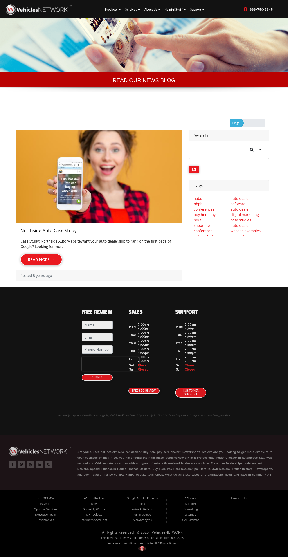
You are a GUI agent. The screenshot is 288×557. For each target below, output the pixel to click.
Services (132, 9)
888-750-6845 (260, 9)
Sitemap (190, 514)
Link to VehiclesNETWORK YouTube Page (30, 464)
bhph (198, 203)
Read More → (41, 259)
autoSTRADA (45, 498)
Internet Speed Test (94, 520)
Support (197, 9)
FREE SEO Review (144, 390)
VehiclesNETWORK (167, 532)
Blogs (235, 123)
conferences (204, 209)
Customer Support (191, 392)
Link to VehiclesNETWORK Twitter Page (21, 464)
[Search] (220, 150)
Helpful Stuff (175, 9)
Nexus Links (239, 498)
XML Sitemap (191, 520)
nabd (198, 198)
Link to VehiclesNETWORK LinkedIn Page (39, 464)
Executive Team (45, 514)
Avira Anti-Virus (142, 509)
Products (113, 9)
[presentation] (110, 364)
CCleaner (191, 498)
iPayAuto (46, 504)
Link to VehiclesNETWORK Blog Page (48, 464)
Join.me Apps (142, 514)
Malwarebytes (142, 520)
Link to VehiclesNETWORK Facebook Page (12, 464)
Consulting (191, 509)
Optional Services (45, 509)
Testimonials (45, 520)
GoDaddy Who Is (94, 509)
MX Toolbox (94, 514)
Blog (94, 504)
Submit (97, 377)
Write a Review (94, 498)
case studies (241, 220)
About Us (152, 9)
